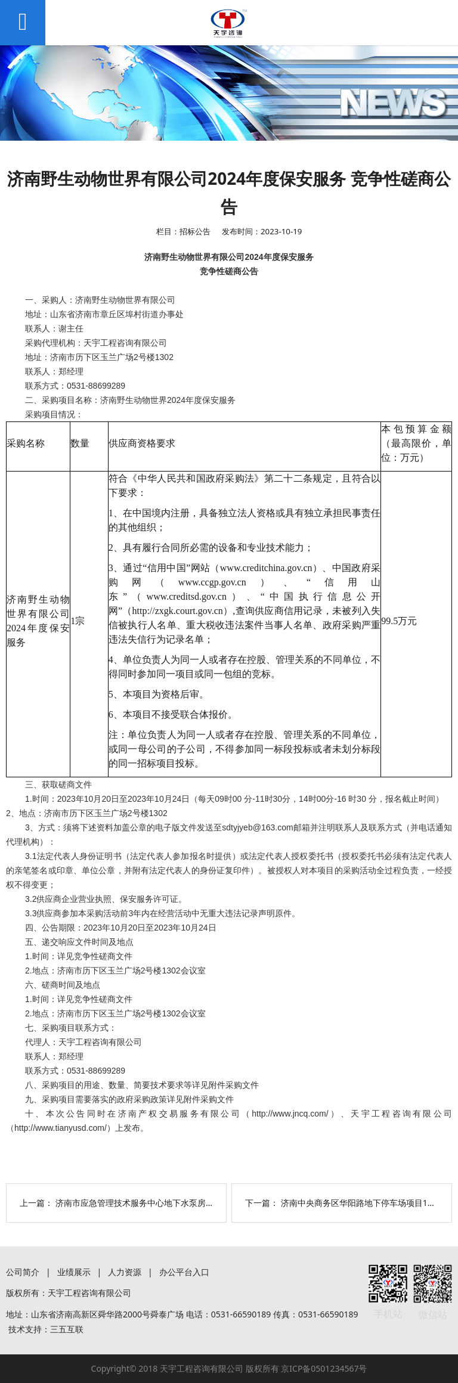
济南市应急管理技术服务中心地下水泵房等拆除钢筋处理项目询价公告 (184, 1202)
